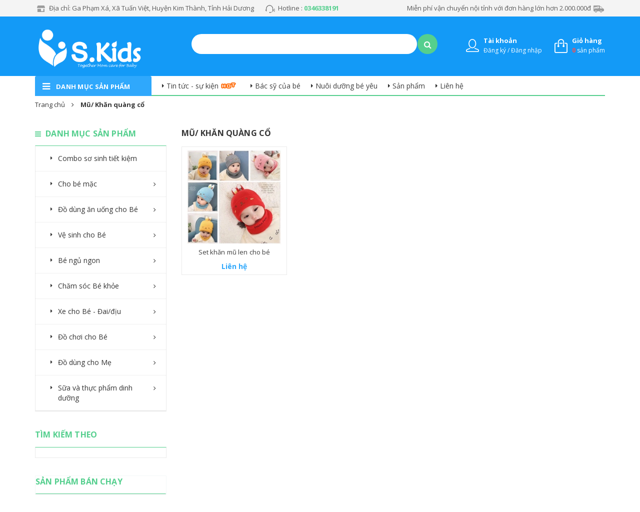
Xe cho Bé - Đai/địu (89, 311)
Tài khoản (500, 40)
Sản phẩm (408, 85)
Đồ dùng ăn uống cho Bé (98, 209)
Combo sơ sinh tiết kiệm (97, 158)
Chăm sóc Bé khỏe (88, 285)
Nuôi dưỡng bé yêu (347, 85)
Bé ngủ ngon (79, 260)
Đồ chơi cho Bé (83, 337)
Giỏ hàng (587, 40)
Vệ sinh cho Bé (82, 235)
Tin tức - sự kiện (192, 85)
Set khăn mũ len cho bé (234, 252)
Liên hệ (452, 85)
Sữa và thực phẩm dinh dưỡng (95, 392)
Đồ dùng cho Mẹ (85, 362)
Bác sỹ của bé (277, 85)
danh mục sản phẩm (93, 86)
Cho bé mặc (77, 183)
